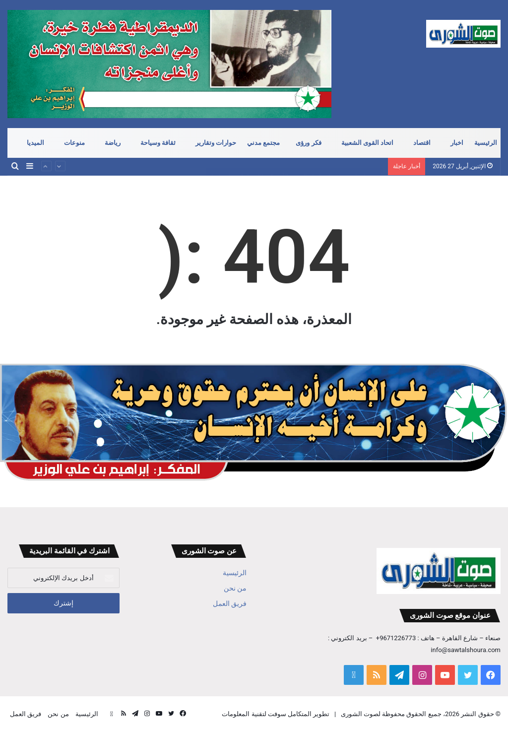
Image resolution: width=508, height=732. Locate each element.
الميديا (35, 142)
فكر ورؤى (308, 142)
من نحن (235, 588)
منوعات (74, 142)
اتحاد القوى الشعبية (367, 142)
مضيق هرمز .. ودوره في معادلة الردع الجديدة (323, 157)
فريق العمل (230, 603)
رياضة (113, 142)
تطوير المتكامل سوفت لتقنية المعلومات (275, 714)
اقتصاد (422, 142)
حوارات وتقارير (215, 142)
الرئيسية (485, 142)
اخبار (456, 142)
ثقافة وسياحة (158, 142)
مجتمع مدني (263, 142)
